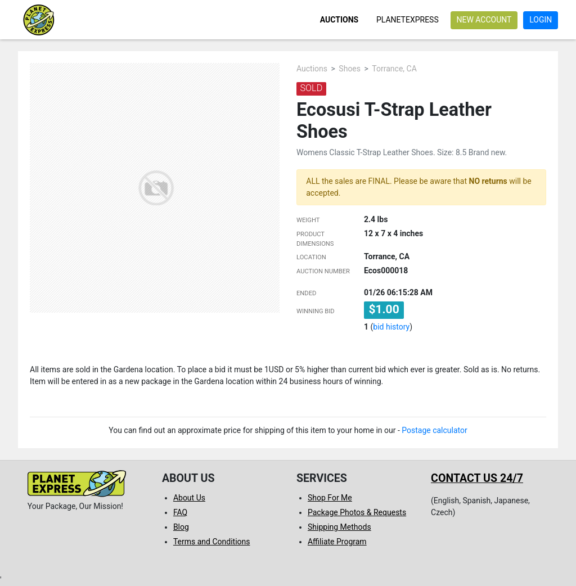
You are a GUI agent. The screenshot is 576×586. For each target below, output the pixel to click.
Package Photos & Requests (357, 512)
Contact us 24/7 (477, 478)
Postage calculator (434, 430)
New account (483, 19)
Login (540, 19)
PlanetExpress (407, 19)
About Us (189, 497)
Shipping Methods (339, 526)
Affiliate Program (337, 541)
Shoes (350, 68)
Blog (181, 526)
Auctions (339, 19)
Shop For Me (330, 497)
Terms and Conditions (211, 541)
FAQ (180, 512)
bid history (391, 326)
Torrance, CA (394, 68)
